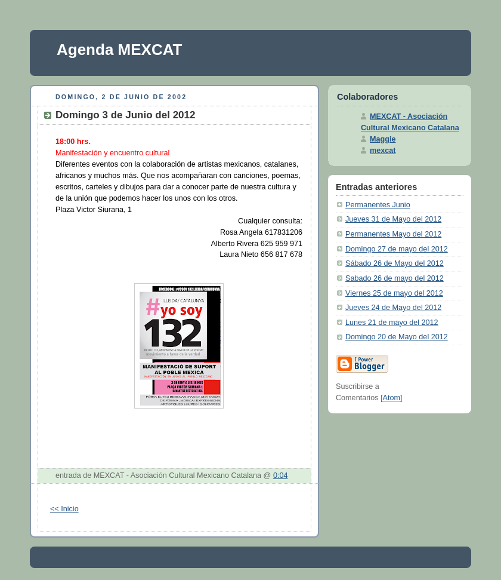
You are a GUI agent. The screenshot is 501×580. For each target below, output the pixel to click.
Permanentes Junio (377, 205)
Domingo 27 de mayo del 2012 (396, 249)
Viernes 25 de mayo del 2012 (394, 293)
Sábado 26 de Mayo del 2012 (394, 263)
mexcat (382, 150)
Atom (391, 398)
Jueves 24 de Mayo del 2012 (393, 307)
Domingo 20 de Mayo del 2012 (396, 337)
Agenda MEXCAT (119, 50)
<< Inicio (64, 509)
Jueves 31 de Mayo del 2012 (393, 219)
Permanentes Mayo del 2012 (393, 234)
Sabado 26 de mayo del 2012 (394, 278)
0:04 (280, 475)
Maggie (382, 139)
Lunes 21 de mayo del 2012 (391, 322)
